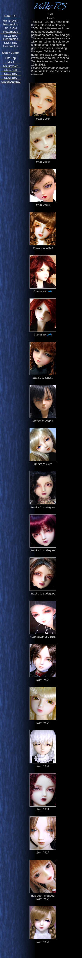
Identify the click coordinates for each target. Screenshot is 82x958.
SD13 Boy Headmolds (10, 37)
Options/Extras (10, 81)
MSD (10, 62)
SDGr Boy (10, 77)
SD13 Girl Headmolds (10, 30)
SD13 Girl (10, 69)
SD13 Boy (10, 73)
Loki (49, 291)
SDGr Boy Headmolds (10, 44)
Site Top (10, 58)
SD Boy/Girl (10, 65)
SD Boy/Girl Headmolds (10, 23)
